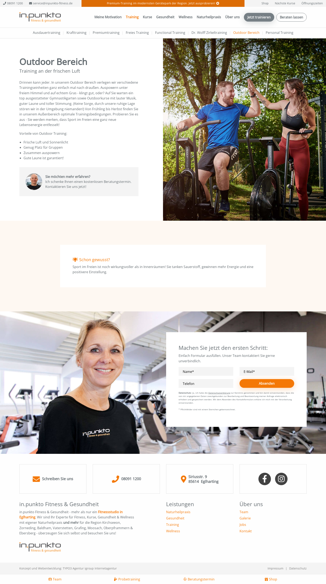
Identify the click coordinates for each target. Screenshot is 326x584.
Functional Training (170, 32)
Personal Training (279, 32)
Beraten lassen (291, 17)
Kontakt (246, 531)
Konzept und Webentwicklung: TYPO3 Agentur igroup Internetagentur (68, 568)
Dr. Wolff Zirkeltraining (209, 32)
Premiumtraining (106, 32)
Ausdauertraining (46, 32)
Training (132, 17)
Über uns (232, 17)
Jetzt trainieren (259, 17)
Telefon (188, 384)
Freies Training (137, 32)
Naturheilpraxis (209, 17)
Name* (188, 372)
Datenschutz (298, 568)
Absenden (267, 383)
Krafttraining (76, 32)
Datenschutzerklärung (219, 392)
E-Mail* (249, 372)
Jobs (243, 524)
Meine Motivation (108, 17)
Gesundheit (165, 17)
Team (244, 512)
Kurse (147, 17)
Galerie (245, 518)
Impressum (275, 568)
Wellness (186, 17)
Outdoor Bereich (246, 32)
